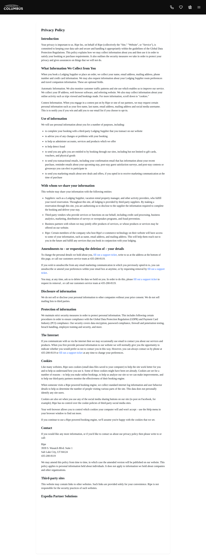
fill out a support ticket (105, 254)
